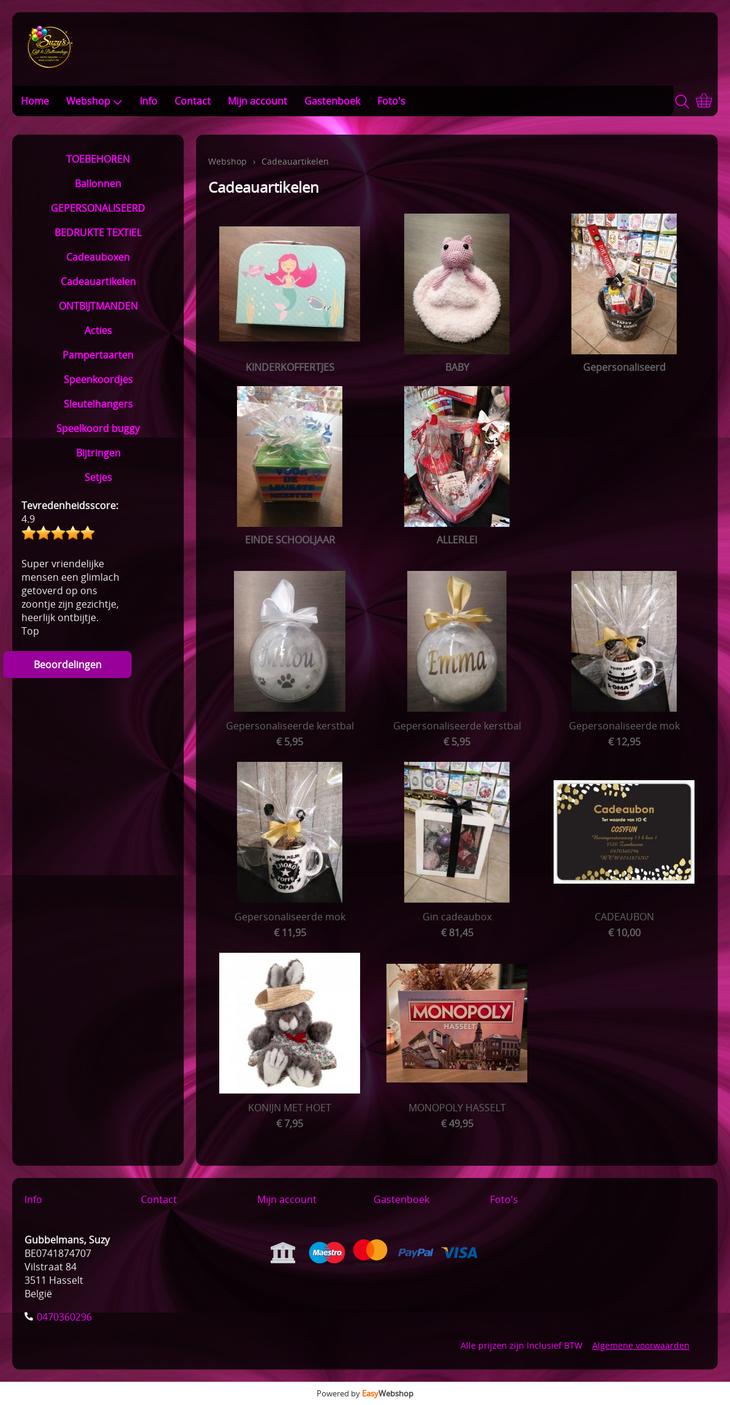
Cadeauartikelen (98, 281)
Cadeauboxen (98, 257)
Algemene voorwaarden (641, 1345)
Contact (193, 101)
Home (35, 101)
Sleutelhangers (98, 404)
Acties (98, 330)
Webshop (94, 101)
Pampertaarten (98, 355)
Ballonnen (98, 183)
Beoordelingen (68, 664)
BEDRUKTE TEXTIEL (98, 232)
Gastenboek (332, 101)
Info (148, 101)
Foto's (391, 101)
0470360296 (64, 1317)
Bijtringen (98, 453)
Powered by (365, 1393)
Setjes (98, 477)
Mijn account (257, 101)
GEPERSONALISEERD (98, 208)
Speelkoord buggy (98, 428)
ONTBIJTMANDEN (98, 306)
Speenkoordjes (98, 379)
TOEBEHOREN (98, 159)
